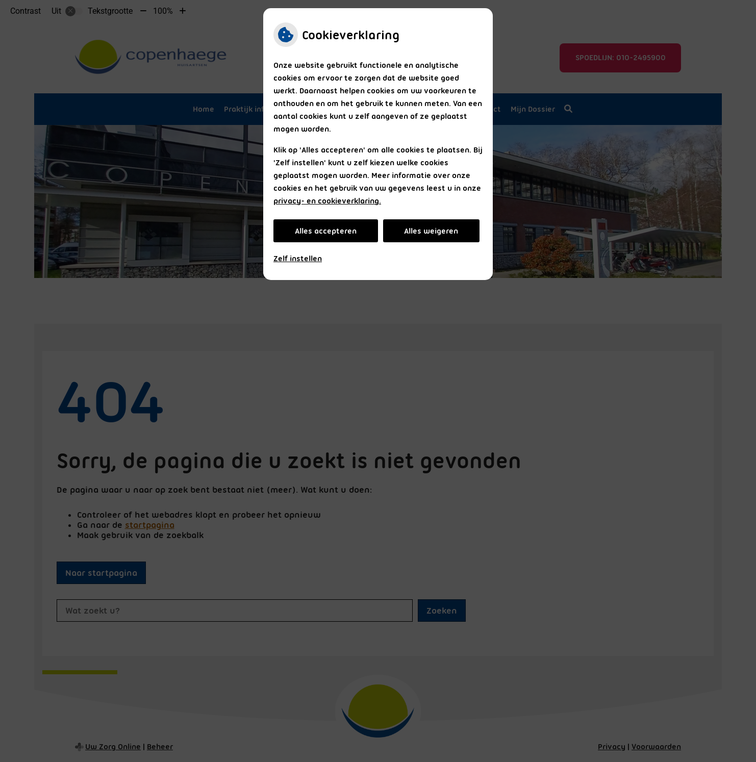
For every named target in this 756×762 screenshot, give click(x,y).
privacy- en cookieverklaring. (327, 201)
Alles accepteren (326, 231)
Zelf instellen (297, 258)
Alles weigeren (431, 231)
